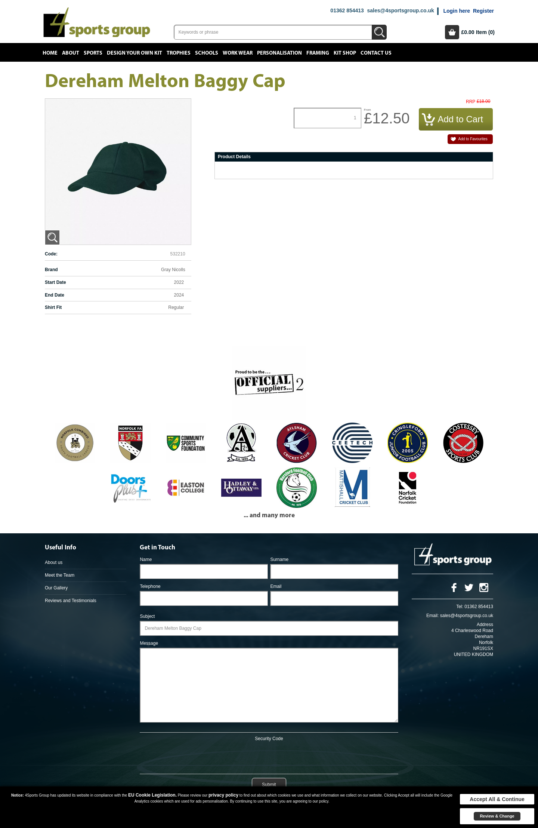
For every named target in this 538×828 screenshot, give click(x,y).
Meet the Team (59, 575)
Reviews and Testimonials (70, 600)
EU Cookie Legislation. (152, 795)
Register (483, 11)
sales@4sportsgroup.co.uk (400, 10)
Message (149, 643)
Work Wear (238, 53)
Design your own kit (134, 53)
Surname (279, 559)
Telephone (150, 586)
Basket (452, 32)
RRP (470, 102)
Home (50, 53)
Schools (206, 53)
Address (485, 624)
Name (146, 559)
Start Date (55, 282)
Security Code (269, 738)
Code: (51, 254)
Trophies (179, 53)
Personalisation (279, 53)
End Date (54, 295)
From (367, 109)
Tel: (459, 606)
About (70, 53)
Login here (456, 11)
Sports (93, 53)
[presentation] (269, 756)
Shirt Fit (53, 307)
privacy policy (223, 795)
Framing (317, 53)
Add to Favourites (472, 139)
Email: (432, 615)
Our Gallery (56, 588)
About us (53, 562)
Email (275, 586)
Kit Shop (345, 53)
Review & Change (497, 816)
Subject (147, 616)
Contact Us (376, 53)
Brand (51, 269)
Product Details (234, 156)
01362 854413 (347, 10)
